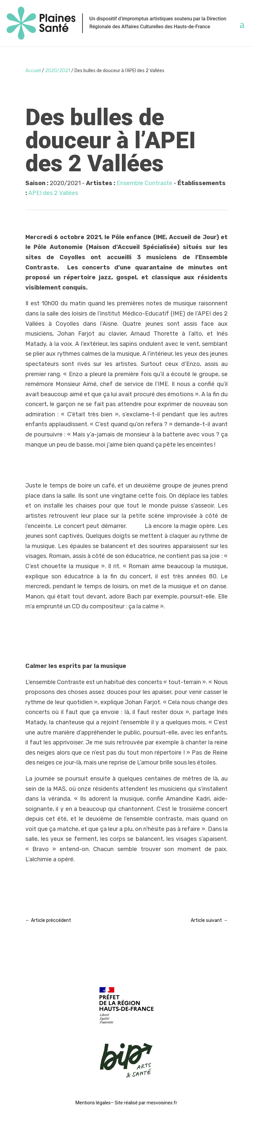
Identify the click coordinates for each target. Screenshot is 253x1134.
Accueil (33, 70)
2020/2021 (57, 70)
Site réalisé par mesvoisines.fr (146, 1102)
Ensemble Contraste (144, 183)
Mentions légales (93, 1102)
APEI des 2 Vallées (53, 193)
